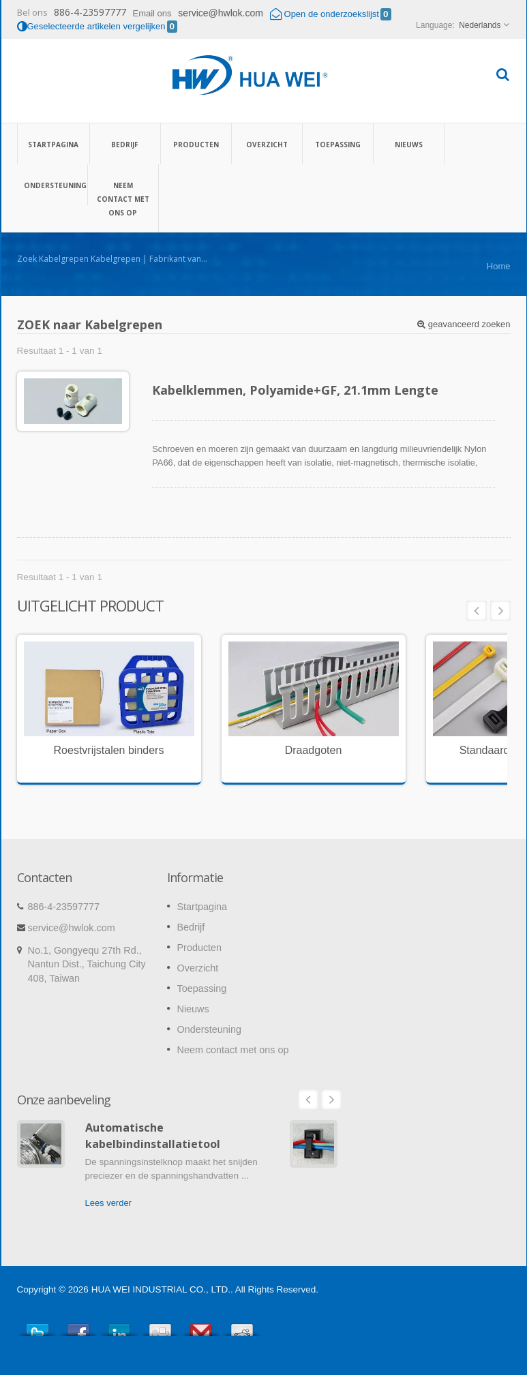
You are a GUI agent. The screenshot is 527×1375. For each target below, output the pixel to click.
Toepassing (338, 143)
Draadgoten (313, 750)
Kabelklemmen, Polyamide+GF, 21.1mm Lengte (295, 390)
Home (499, 266)
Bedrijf (125, 143)
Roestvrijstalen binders (109, 750)
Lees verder (108, 1203)
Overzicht (267, 143)
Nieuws (409, 143)
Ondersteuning (52, 184)
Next (500, 611)
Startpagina (53, 143)
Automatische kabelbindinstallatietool (152, 1135)
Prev (476, 611)
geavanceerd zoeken (463, 324)
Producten (196, 143)
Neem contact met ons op (123, 198)
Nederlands (479, 25)
